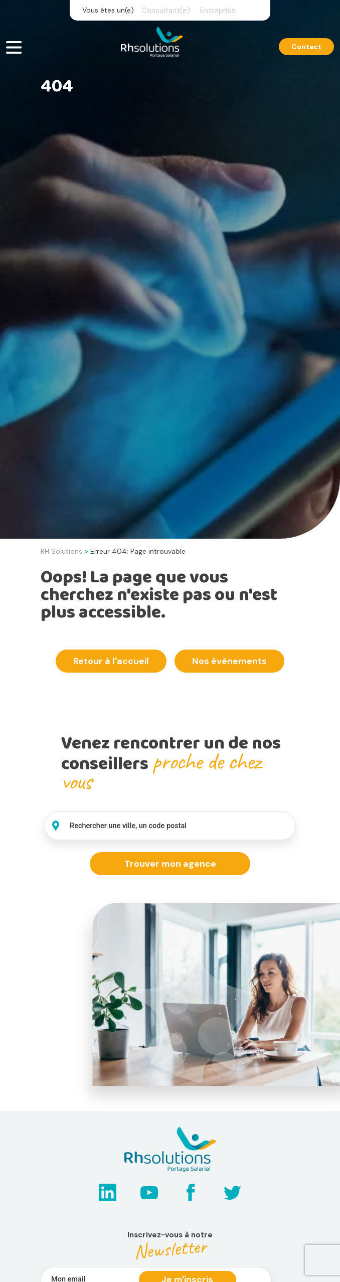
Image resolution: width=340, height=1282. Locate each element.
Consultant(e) (165, 11)
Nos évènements (229, 661)
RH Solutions (61, 551)
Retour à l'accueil (111, 661)
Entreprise (218, 11)
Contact (306, 46)
